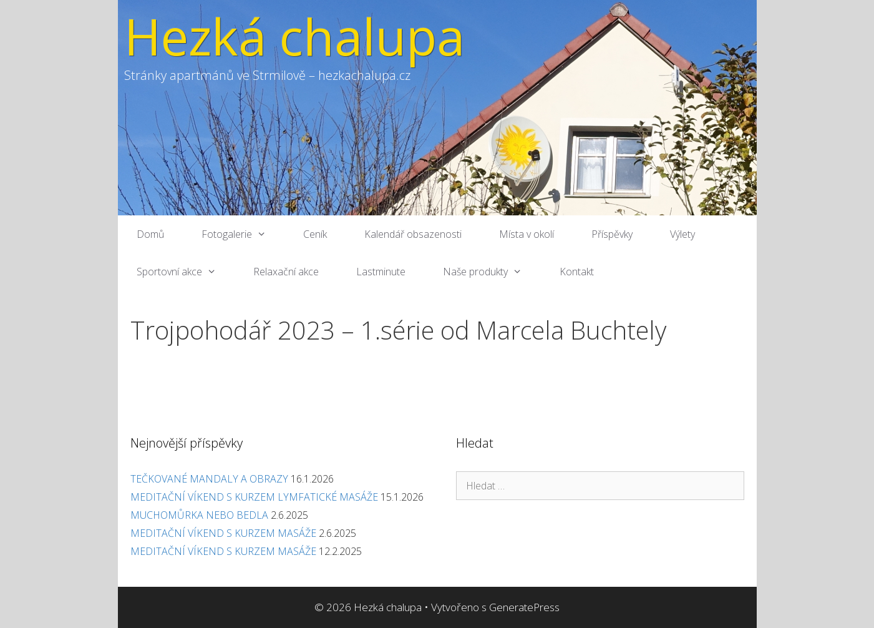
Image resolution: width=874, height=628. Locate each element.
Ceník (315, 234)
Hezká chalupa (294, 36)
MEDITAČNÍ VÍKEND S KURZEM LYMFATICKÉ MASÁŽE (254, 497)
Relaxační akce (286, 271)
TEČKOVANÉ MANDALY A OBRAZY (209, 479)
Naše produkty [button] (492, 271)
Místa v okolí (526, 234)
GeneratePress (524, 607)
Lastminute (380, 271)
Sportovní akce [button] (186, 271)
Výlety (682, 234)
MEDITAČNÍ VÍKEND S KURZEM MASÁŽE (223, 533)
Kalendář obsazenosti (413, 234)
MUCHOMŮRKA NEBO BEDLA (199, 515)
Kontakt (577, 271)
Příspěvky (612, 234)
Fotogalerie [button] (243, 234)
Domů (150, 234)
